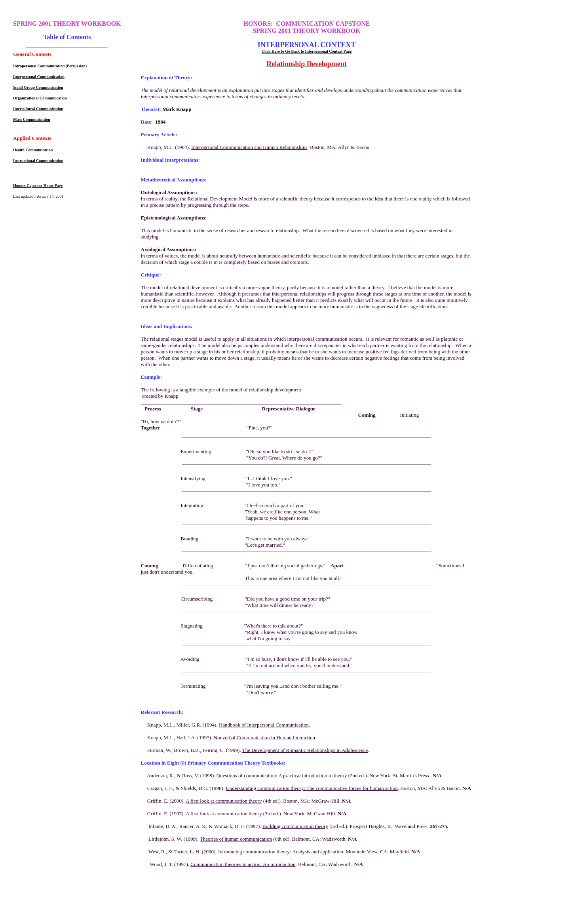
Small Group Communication (38, 87)
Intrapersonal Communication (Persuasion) (50, 66)
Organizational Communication (40, 98)
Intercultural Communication (38, 109)
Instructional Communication (38, 160)
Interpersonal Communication (39, 76)
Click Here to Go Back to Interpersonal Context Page (307, 51)
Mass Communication (31, 119)
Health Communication (33, 150)
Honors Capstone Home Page (38, 185)
